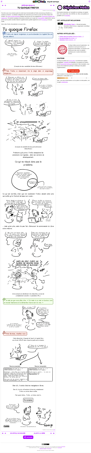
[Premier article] (3, 5)
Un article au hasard (17, 433)
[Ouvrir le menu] (1, 1)
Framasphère (41, 18)
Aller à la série (39, 433)
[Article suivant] (51, 5)
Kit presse (49, 448)
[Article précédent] (5, 5)
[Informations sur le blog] (89, 1)
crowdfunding (64, 82)
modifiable (66, 62)
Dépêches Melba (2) (28, 5)
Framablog (44, 19)
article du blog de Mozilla (13, 16)
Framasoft (60, 447)
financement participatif (66, 64)
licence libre (72, 60)
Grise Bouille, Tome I (69, 24)
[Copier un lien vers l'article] (28, 437)
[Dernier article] (54, 5)
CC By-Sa (63, 446)
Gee (54, 10)
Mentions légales (43, 448)
